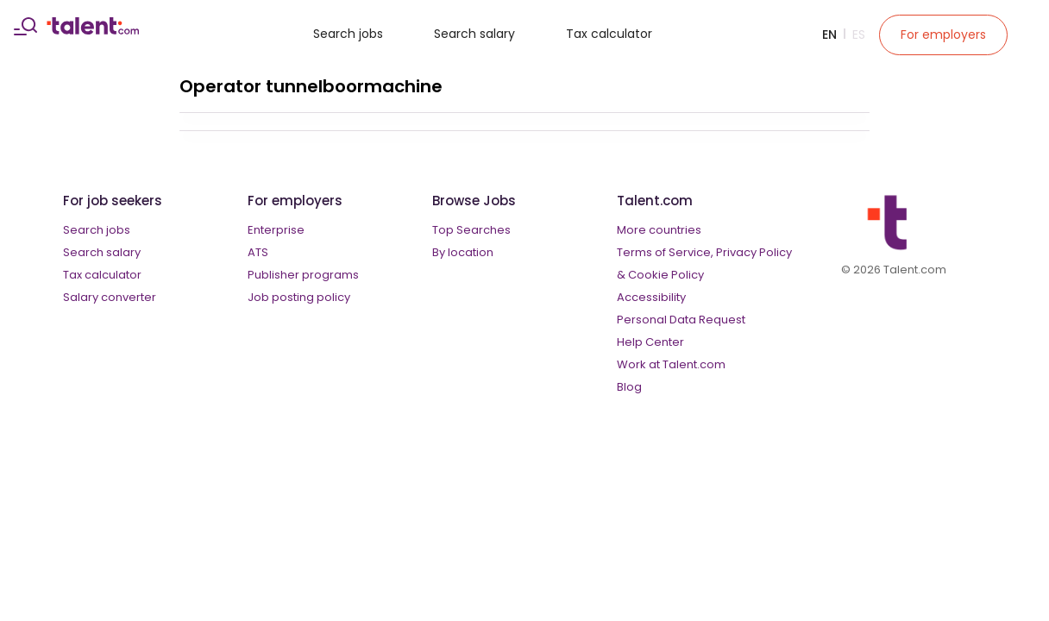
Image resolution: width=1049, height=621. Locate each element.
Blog (629, 387)
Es (858, 34)
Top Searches (471, 230)
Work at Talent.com (671, 364)
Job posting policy (299, 297)
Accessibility (651, 297)
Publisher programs (303, 275)
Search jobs (348, 33)
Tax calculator (609, 33)
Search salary (474, 33)
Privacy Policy (754, 252)
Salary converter (109, 297)
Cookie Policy (666, 275)
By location (462, 252)
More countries (659, 230)
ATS (258, 252)
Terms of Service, (665, 252)
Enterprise (276, 230)
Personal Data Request (681, 319)
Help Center (650, 342)
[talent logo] (93, 30)
